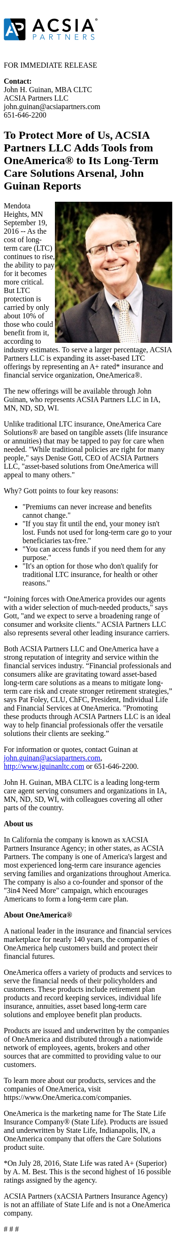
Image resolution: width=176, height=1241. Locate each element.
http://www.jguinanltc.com (44, 766)
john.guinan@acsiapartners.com (52, 758)
